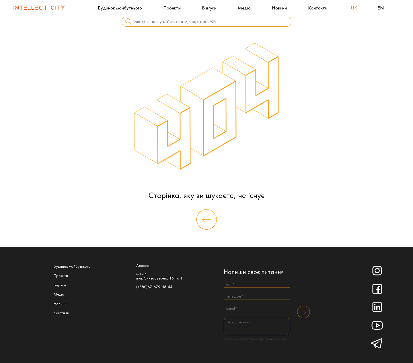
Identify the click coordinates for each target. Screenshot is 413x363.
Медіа (244, 8)
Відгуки (209, 8)
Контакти (317, 8)
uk (354, 8)
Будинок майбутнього (120, 8)
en (380, 8)
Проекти (172, 8)
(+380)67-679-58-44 (154, 287)
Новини (279, 8)
